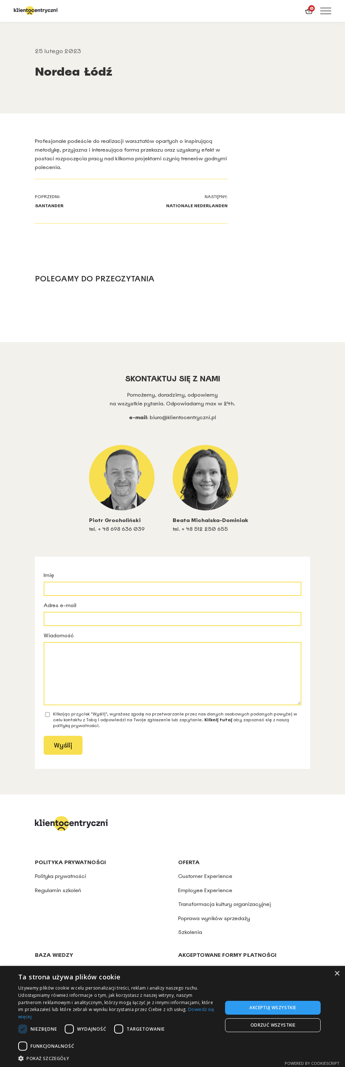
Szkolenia (190, 942)
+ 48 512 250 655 (204, 528)
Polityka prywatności (61, 886)
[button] (117, 1058)
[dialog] (172, 1016)
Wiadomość (172, 674)
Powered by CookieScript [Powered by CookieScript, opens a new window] (312, 1063)
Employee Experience (205, 901)
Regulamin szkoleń (58, 901)
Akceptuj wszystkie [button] (272, 1007)
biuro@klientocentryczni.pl (183, 417)
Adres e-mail (172, 614)
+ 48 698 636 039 (121, 528)
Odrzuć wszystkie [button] (272, 1025)
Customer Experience (205, 886)
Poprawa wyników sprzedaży (214, 929)
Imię (172, 583)
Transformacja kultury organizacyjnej (224, 914)
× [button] (337, 973)
